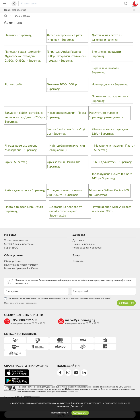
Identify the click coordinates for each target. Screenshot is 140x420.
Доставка (79, 235)
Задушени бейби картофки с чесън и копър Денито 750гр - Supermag (25, 118)
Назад (14, 3)
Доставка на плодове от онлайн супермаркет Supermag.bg (65, 212)
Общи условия (13, 256)
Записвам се (126, 303)
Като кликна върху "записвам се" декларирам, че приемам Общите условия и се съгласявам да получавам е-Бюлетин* (57, 299)
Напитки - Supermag (18, 35)
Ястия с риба (13, 84)
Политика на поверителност (21, 265)
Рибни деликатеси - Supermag (112, 162)
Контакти (78, 262)
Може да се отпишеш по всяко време (20, 303)
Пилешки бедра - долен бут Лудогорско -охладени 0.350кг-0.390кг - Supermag (23, 56)
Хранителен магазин (16, 241)
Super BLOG (11, 248)
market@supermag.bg (75, 320)
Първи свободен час (15, 10)
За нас (77, 256)
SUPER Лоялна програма (19, 244)
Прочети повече (60, 413)
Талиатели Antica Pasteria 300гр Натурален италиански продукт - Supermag (66, 56)
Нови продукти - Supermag (109, 84)
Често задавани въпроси (87, 248)
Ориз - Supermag (16, 162)
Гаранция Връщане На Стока (21, 269)
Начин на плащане (84, 244)
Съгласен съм (80, 413)
